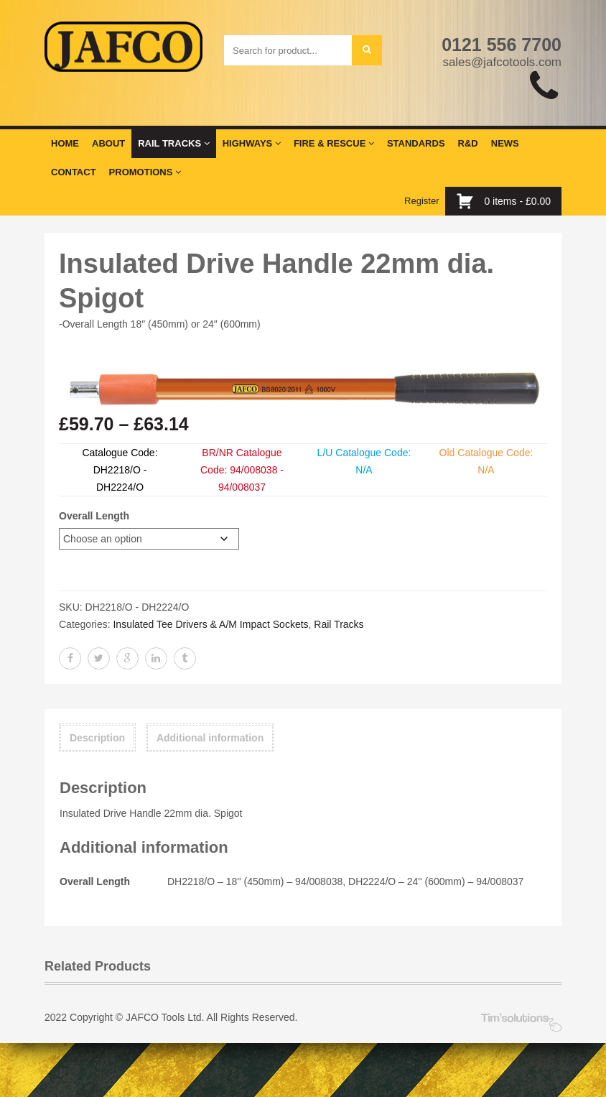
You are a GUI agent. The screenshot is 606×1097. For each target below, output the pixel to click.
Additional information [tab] (210, 738)
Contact (73, 172)
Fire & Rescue (334, 143)
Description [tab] (97, 738)
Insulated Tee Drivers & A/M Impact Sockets (210, 624)
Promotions (145, 172)
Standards (416, 143)
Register (421, 200)
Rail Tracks (173, 143)
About (108, 143)
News (505, 143)
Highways (252, 143)
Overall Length (94, 516)
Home (65, 143)
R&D (468, 143)
